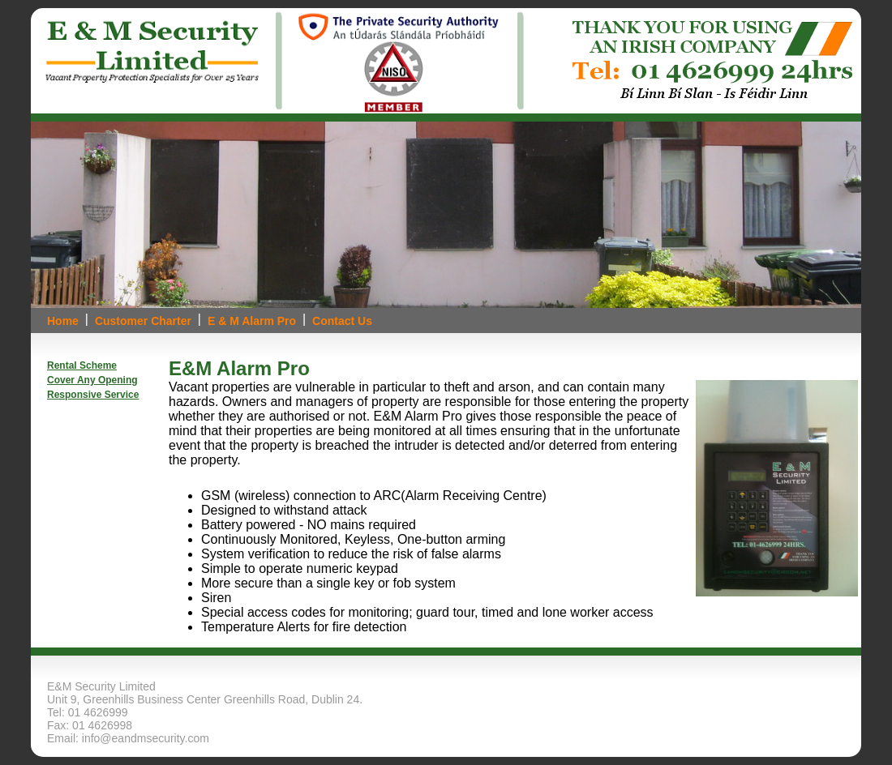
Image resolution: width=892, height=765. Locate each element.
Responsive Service (93, 394)
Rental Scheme (82, 365)
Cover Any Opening (92, 380)
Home (63, 320)
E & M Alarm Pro (252, 320)
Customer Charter (143, 320)
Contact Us (342, 320)
